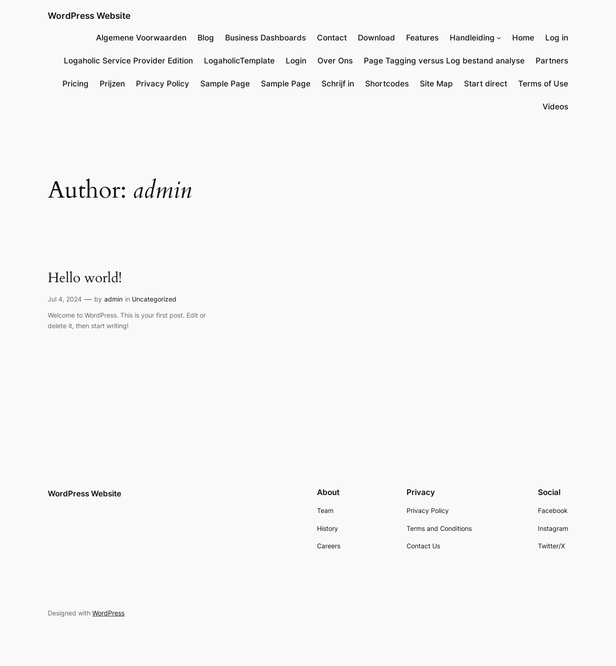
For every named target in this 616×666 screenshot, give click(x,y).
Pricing (75, 83)
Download (376, 37)
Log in (556, 37)
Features (422, 37)
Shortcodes (387, 83)
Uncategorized (154, 299)
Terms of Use (543, 83)
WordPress (108, 613)
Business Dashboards (265, 37)
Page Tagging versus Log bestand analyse (444, 60)
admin (113, 299)
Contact (332, 37)
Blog (206, 37)
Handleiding (472, 37)
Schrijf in (338, 83)
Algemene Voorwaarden (141, 37)
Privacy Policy (162, 83)
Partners (552, 60)
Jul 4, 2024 (65, 299)
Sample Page (225, 83)
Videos (555, 106)
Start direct (485, 83)
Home (523, 37)
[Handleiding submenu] (499, 37)
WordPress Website (89, 15)
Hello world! (85, 278)
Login (296, 60)
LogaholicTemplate (239, 60)
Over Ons (335, 60)
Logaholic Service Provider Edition (128, 60)
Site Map (436, 83)
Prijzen (112, 83)
